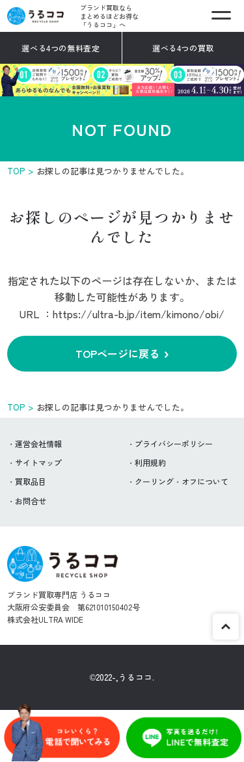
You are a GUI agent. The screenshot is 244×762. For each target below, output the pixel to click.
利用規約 (150, 462)
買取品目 (30, 481)
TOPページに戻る (117, 353)
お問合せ (30, 500)
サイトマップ (38, 462)
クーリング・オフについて (181, 481)
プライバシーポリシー (174, 443)
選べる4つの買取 (183, 47)
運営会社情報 (38, 443)
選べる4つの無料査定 (60, 47)
